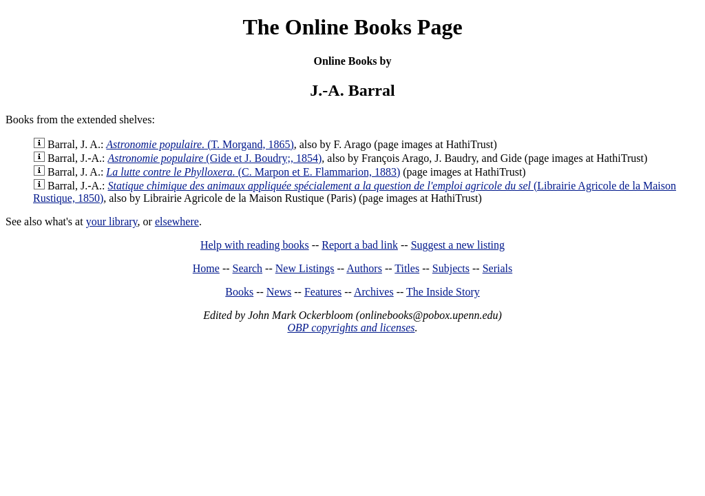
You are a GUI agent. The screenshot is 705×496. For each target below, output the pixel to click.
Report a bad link (360, 245)
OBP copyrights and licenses (350, 327)
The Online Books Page (352, 26)
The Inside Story (443, 292)
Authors (364, 268)
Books (239, 292)
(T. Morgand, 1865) (199, 144)
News (278, 292)
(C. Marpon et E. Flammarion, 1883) (253, 172)
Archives (374, 292)
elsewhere (177, 221)
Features (322, 292)
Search (248, 268)
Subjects (451, 268)
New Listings (305, 268)
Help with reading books (254, 245)
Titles (406, 268)
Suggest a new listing (458, 245)
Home (206, 268)
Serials (498, 268)
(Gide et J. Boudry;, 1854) (215, 158)
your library (112, 221)
